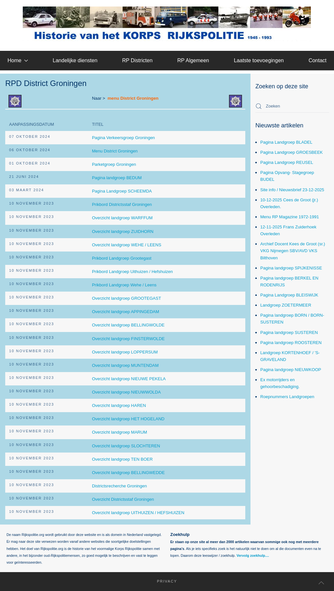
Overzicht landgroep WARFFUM (122, 217)
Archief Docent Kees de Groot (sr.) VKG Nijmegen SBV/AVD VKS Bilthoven (292, 250)
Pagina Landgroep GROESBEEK (291, 152)
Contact (317, 60)
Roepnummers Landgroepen (287, 396)
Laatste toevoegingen (259, 60)
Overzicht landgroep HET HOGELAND (128, 418)
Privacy (163, 581)
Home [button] (18, 60)
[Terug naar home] (167, 24)
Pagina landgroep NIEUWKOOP (290, 369)
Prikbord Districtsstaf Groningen (122, 204)
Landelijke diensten (75, 60)
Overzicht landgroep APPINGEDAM (125, 311)
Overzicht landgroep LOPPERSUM (125, 352)
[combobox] (292, 106)
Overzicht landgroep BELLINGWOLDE (128, 325)
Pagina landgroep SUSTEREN (289, 332)
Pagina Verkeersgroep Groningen (123, 137)
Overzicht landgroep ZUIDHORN (123, 231)
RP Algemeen (193, 60)
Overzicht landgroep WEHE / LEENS (126, 244)
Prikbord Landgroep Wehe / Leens (124, 284)
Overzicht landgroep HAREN (119, 405)
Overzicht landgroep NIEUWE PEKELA (129, 378)
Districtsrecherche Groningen (119, 485)
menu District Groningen (133, 98)
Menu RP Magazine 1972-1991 (289, 216)
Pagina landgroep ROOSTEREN (291, 342)
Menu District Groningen (115, 151)
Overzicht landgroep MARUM (119, 432)
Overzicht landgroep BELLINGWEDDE (128, 472)
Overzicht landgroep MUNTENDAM (125, 365)
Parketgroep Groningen (114, 164)
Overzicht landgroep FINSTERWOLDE (128, 338)
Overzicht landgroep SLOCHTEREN (126, 445)
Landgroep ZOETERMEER (285, 305)
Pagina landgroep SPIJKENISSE (291, 268)
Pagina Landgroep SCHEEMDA (122, 191)
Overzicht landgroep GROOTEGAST (126, 298)
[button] (321, 583)
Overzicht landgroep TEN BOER (122, 459)
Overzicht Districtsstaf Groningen (123, 499)
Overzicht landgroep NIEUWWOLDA (126, 392)
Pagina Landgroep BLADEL (286, 142)
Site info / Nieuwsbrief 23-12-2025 (292, 189)
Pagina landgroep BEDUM (117, 177)
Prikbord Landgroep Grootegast (121, 258)
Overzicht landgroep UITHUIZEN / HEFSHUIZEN (138, 512)
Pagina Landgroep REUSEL (286, 162)
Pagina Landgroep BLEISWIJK (289, 295)
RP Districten (137, 60)
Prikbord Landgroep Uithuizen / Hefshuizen (132, 271)
